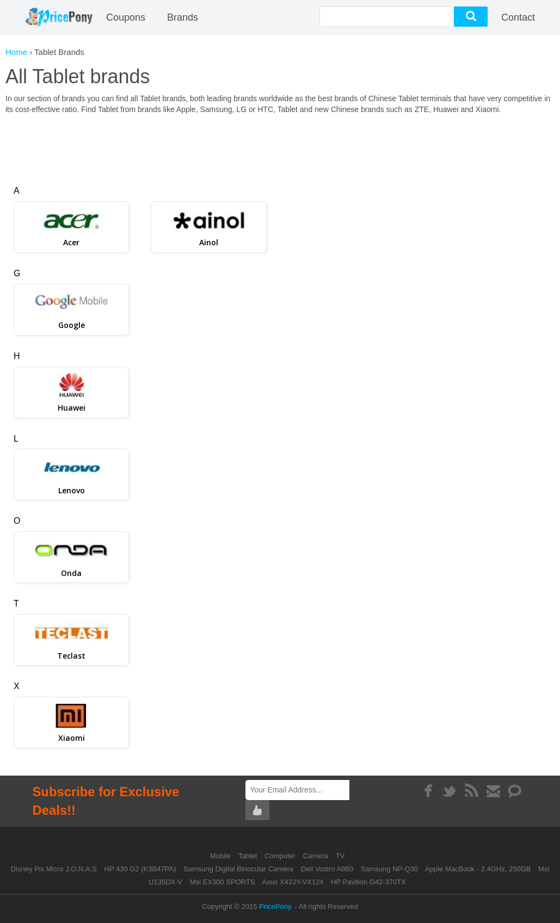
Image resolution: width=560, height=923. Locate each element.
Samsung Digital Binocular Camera (238, 869)
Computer (281, 856)
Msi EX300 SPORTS (222, 882)
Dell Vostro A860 (327, 869)
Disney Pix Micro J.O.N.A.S (54, 869)
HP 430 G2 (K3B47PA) (140, 869)
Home (16, 52)
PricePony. (276, 906)
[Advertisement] (280, 144)
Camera (316, 856)
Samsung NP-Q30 (390, 869)
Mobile (221, 856)
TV (340, 856)
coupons (125, 17)
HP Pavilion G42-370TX (368, 882)
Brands (182, 17)
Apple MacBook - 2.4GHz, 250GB (478, 869)
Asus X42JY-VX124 (292, 882)
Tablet (248, 856)
